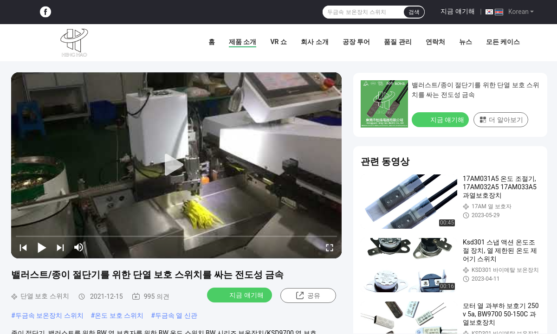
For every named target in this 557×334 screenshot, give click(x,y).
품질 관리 (397, 41)
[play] (176, 165)
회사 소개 (314, 41)
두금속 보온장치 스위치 (49, 315)
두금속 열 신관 (176, 315)
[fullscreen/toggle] (329, 247)
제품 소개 (242, 41)
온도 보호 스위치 (119, 315)
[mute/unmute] (79, 247)
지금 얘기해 (457, 11)
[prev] (23, 247)
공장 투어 (356, 41)
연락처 (435, 41)
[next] (60, 247)
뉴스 (465, 41)
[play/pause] (41, 247)
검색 (414, 12)
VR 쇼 (278, 41)
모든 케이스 (503, 41)
